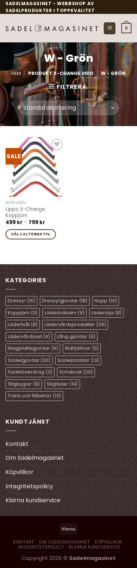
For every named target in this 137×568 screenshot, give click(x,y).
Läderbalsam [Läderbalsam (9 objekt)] (64, 313)
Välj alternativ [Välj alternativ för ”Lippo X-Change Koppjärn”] (30, 234)
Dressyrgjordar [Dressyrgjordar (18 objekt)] (64, 301)
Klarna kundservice (32, 500)
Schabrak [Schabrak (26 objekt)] (76, 372)
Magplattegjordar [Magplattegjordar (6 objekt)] (33, 348)
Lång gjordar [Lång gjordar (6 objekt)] (76, 336)
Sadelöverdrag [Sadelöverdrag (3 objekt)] (30, 372)
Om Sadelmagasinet (34, 458)
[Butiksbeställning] (68, 108)
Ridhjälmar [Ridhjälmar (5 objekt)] (82, 348)
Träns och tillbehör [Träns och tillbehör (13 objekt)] (34, 396)
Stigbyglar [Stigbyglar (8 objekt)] (24, 384)
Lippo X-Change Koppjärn (25, 212)
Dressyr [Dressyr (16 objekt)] (21, 301)
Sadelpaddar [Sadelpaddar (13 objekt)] (78, 360)
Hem (16, 73)
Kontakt (16, 444)
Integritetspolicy (29, 486)
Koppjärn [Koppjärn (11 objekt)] (23, 313)
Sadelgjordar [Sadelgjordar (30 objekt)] (29, 360)
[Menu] (109, 28)
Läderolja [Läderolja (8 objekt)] (106, 313)
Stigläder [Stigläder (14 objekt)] (62, 384)
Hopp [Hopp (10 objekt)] (105, 301)
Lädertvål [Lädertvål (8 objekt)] (23, 324)
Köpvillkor (19, 472)
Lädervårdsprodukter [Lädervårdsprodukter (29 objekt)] (75, 324)
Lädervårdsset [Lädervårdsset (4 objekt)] (29, 336)
